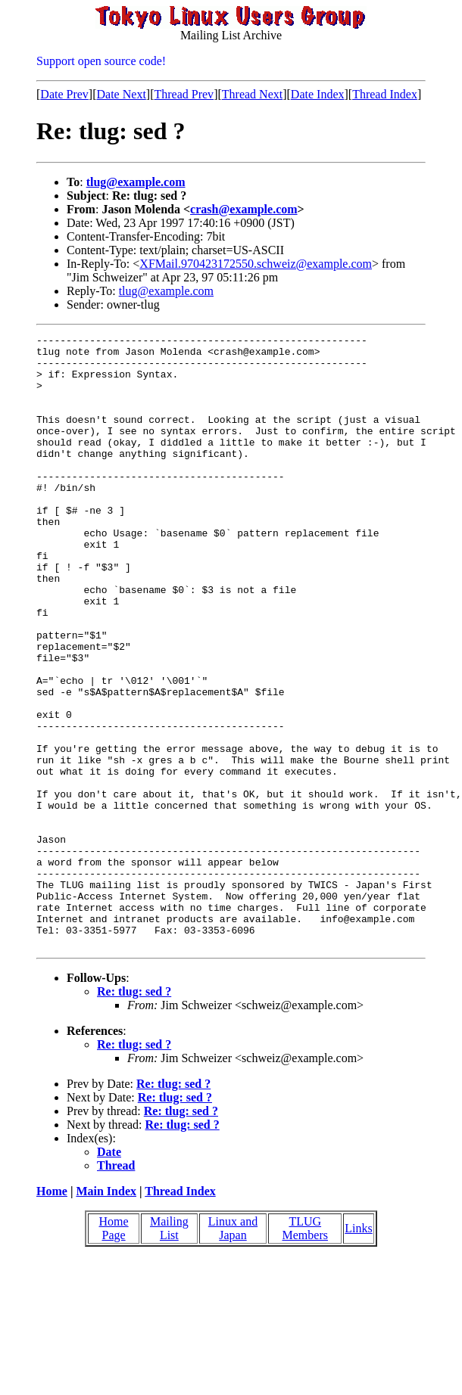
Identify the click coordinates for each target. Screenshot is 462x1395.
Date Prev (64, 94)
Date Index (318, 94)
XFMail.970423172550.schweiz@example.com (255, 263)
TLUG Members (305, 1351)
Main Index (106, 1313)
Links (358, 1350)
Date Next (121, 94)
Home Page (114, 1351)
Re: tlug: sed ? (134, 1114)
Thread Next (252, 94)
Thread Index (384, 94)
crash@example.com (244, 209)
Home (51, 1313)
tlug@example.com (136, 182)
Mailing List (169, 1351)
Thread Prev (184, 94)
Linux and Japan (233, 1351)
